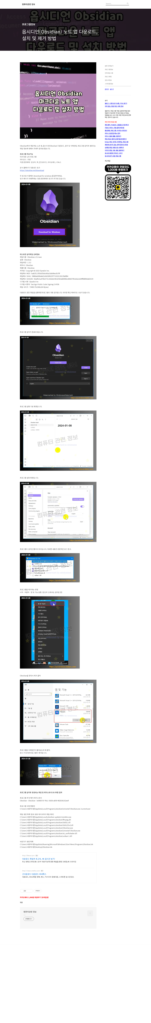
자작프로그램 (109, 136)
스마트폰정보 (109, 147)
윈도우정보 (108, 143)
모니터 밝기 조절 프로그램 (113, 219)
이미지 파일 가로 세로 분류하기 (114, 213)
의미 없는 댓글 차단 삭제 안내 (114, 169)
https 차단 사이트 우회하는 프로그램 (116, 205)
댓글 (21, 967)
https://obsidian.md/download (32, 199)
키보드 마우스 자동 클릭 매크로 (114, 191)
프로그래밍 (108, 140)
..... (24, 979)
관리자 (107, 152)
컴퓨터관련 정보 (28, 4)
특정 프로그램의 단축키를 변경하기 (116, 202)
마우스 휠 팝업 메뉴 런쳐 (112, 196)
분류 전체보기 (109, 129)
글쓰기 (112, 152)
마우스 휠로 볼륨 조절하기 (113, 199)
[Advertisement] (58, 75)
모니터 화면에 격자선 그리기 (113, 216)
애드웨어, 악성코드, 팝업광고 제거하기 (117, 188)
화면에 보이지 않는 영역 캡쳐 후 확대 (116, 208)
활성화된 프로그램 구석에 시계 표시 (116, 193)
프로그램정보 (109, 132)
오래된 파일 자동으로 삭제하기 (114, 210)
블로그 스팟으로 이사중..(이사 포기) (116, 166)
